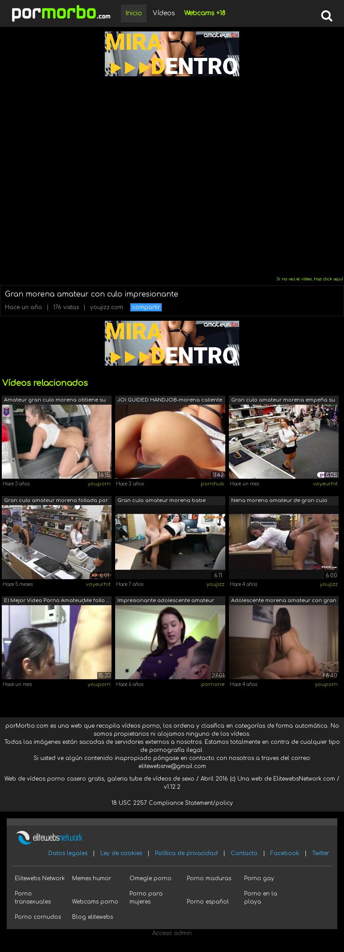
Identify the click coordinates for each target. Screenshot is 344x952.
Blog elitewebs (92, 917)
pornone (212, 684)
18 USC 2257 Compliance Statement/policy (172, 803)
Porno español (208, 902)
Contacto (244, 853)
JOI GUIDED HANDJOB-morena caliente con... (169, 401)
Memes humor (91, 878)
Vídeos (164, 13)
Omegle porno (150, 878)
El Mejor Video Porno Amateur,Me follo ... (56, 600)
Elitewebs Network (40, 878)
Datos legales (67, 853)
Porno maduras (209, 878)
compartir (146, 307)
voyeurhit (325, 484)
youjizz (215, 584)
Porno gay (259, 878)
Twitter (320, 853)
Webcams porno (95, 902)
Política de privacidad (186, 853)
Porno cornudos (38, 917)
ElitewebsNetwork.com (304, 779)
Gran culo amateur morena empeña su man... (283, 401)
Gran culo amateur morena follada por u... (56, 501)
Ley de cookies (121, 853)
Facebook (285, 853)
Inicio (133, 13)
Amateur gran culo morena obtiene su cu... (55, 401)
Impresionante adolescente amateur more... (165, 601)
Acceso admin (172, 933)
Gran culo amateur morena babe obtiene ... (161, 501)
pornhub (212, 484)
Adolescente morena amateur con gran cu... (283, 601)
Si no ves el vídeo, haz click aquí (309, 279)
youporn (99, 484)
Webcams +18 (204, 13)
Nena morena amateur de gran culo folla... (279, 501)
